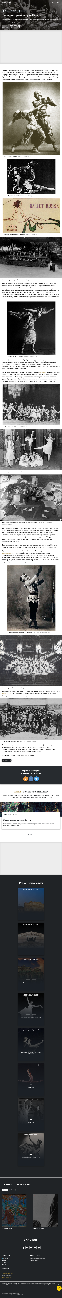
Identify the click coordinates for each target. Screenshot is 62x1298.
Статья (6, 11)
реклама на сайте (34, 1260)
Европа (30, 889)
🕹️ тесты (4, 1262)
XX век (35, 1135)
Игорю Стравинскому (8, 553)
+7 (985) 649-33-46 (19, 1294)
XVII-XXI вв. (35, 889)
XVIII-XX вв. (35, 924)
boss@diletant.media (12, 1294)
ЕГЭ (25, 1100)
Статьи (25, 889)
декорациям (43, 372)
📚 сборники (5, 1258)
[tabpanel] (31, 821)
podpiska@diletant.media (7, 1273)
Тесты (26, 1135)
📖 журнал (4, 1264)
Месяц (12, 1189)
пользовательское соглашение (37, 1258)
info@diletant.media (6, 1277)
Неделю (5, 1189)
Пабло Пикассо (6, 693)
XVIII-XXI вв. (36, 959)
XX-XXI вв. (36, 994)
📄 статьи (4, 1260)
